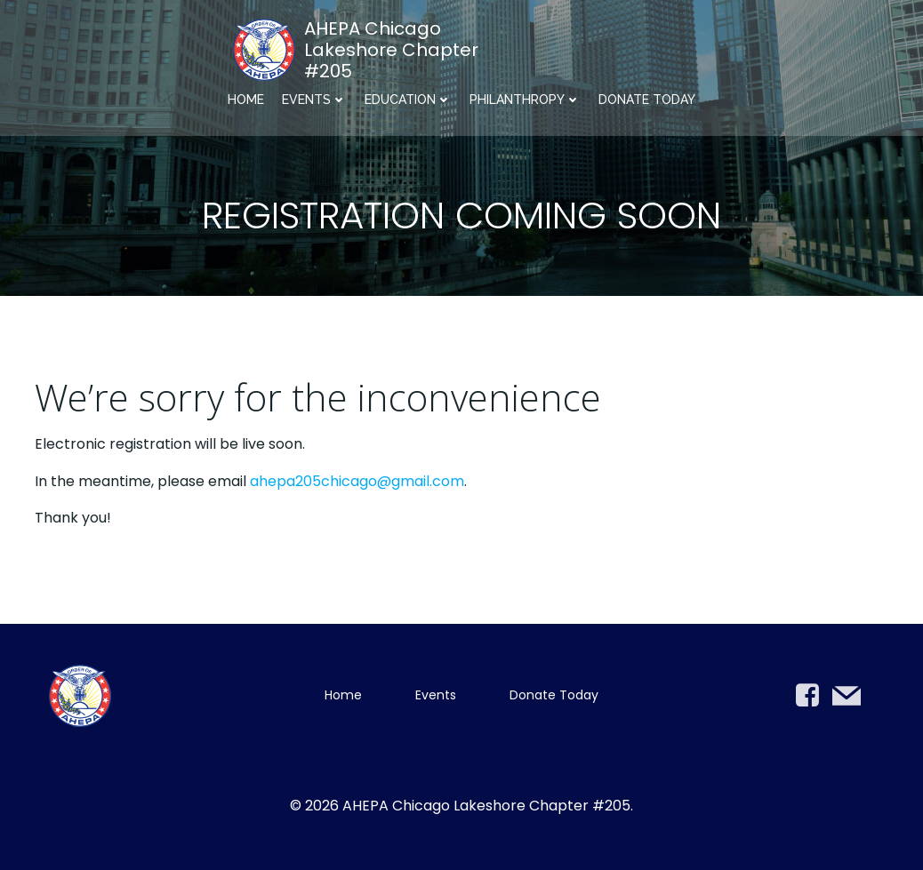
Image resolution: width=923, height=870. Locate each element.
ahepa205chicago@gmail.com (357, 481)
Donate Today (646, 99)
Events (314, 99)
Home (246, 99)
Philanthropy (525, 99)
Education (408, 99)
